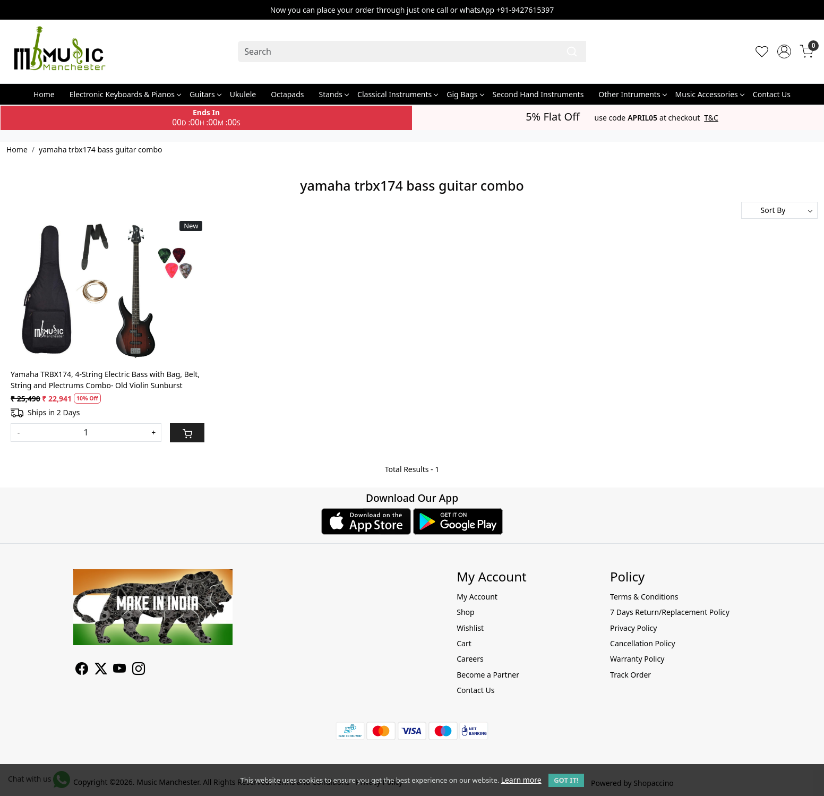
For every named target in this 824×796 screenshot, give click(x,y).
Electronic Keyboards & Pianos (125, 94)
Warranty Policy (637, 659)
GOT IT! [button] (566, 780)
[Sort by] (779, 210)
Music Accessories (709, 94)
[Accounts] (784, 51)
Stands (334, 94)
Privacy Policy (633, 628)
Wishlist (470, 628)
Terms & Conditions (644, 597)
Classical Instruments (397, 94)
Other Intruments (632, 94)
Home (44, 94)
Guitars (205, 94)
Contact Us (772, 94)
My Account (477, 597)
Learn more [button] (521, 780)
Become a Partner (488, 675)
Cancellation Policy (642, 643)
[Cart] (187, 432)
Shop (465, 612)
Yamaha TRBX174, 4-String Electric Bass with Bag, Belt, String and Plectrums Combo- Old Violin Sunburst (105, 379)
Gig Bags (465, 94)
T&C (711, 118)
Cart (464, 643)
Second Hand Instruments (538, 94)
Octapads (287, 94)
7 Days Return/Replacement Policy (669, 612)
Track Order (630, 675)
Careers (470, 659)
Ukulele (243, 94)
